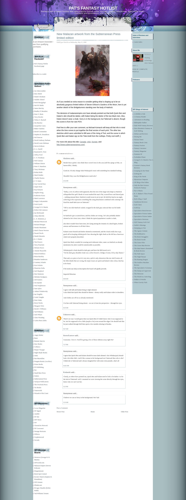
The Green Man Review (142, 245)
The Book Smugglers (141, 237)
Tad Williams (38, 312)
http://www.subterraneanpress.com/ (71, 145)
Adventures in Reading (141, 120)
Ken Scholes (38, 265)
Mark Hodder (38, 175)
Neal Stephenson (39, 286)
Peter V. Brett (38, 114)
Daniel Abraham (39, 97)
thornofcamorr (68, 335)
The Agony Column (140, 231)
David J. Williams (40, 309)
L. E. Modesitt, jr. (40, 219)
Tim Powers (38, 242)
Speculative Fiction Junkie (143, 213)
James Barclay (39, 108)
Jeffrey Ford (38, 155)
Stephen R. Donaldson (41, 134)
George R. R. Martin (41, 207)
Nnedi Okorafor (39, 236)
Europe (94, 142)
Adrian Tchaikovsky (41, 291)
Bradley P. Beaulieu (40, 111)
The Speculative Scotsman (143, 268)
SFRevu (37, 434)
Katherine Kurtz (39, 195)
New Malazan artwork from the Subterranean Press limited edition (88, 36)
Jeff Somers (38, 280)
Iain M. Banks (39, 105)
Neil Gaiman (38, 161)
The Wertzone (138, 274)
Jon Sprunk (38, 283)
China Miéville (39, 216)
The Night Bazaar (140, 257)
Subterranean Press (40, 379)
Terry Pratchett (39, 245)
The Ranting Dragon (141, 259)
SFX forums (38, 482)
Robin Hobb (38, 172)
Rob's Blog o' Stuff (140, 199)
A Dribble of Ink (139, 114)
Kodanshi (67, 372)
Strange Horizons (40, 431)
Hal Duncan (38, 137)
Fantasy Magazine (140, 151)
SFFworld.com (39, 463)
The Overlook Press (40, 385)
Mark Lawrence (39, 198)
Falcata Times (138, 140)
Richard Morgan (39, 224)
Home (93, 412)
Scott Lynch (38, 204)
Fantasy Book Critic (141, 142)
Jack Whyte (38, 315)
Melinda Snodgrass (40, 277)
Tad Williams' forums (41, 493)
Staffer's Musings (140, 225)
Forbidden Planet (139, 157)
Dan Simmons (39, 274)
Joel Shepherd (39, 271)
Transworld (38, 390)
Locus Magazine (39, 408)
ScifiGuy (137, 208)
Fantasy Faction (139, 145)
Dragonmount (38, 471)
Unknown (67, 314)
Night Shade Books (40, 353)
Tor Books (37, 387)
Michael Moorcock (40, 222)
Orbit (36, 356)
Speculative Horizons (141, 219)
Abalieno (66, 158)
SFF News (37, 420)
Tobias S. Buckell (40, 120)
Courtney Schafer (40, 262)
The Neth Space (139, 254)
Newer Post (60, 412)
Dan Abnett (38, 94)
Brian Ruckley (39, 256)
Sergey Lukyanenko (41, 201)
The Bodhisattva (139, 234)
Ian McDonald (39, 213)
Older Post (124, 412)
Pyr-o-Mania (138, 191)
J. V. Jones (37, 181)
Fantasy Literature (140, 148)
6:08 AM (65, 279)
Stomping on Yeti (140, 228)
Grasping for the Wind (141, 171)
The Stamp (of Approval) (142, 271)
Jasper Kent (38, 187)
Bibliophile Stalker (140, 123)
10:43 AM (66, 365)
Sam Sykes (38, 288)
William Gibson (39, 163)
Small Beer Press (40, 373)
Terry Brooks (38, 117)
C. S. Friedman (39, 158)
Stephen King (38, 193)
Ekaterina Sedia (39, 268)
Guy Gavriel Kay (40, 184)
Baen (36, 338)
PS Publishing (39, 367)
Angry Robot (38, 335)
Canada (83, 142)
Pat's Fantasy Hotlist (93, 8)
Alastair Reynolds (40, 251)
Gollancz (37, 347)
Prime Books (38, 364)
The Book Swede (140, 240)
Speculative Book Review (142, 211)
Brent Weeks (38, 303)
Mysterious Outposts (141, 179)
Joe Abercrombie (39, 91)
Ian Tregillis (38, 294)
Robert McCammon (41, 210)
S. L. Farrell (38, 149)
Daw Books (38, 344)
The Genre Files (139, 242)
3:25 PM (65, 386)
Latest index (138, 42)
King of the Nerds (140, 176)
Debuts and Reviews (141, 134)
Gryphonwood (39, 437)
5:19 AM (65, 402)
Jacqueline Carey (40, 126)
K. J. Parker (38, 239)
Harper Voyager (39, 350)
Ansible (36, 414)
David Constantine (40, 131)
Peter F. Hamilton (40, 166)
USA (89, 142)
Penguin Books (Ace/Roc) (43, 361)
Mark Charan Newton (41, 230)
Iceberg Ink (138, 174)
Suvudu (36, 440)
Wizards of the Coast (41, 393)
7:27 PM (65, 344)
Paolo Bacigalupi (40, 102)
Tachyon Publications (41, 382)
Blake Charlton (39, 129)
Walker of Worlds (140, 279)
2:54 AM (65, 181)
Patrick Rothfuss (39, 254)
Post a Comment (62, 408)
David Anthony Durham (42, 140)
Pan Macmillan (39, 358)
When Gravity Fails (140, 282)
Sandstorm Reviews (140, 202)
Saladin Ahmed (39, 100)
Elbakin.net (38, 485)
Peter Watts (38, 300)
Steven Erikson (39, 146)
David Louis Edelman (41, 143)
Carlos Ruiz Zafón (40, 320)
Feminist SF (138, 154)
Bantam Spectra (39, 341)
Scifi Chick (138, 205)
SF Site (36, 417)
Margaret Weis (39, 306)
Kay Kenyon (38, 190)
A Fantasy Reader (140, 117)
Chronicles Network (41, 425)
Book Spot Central (40, 474)
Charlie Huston (39, 178)
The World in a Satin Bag (142, 277)
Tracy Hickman (39, 169)
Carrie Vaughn (39, 297)
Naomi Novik (38, 233)
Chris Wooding (39, 317)
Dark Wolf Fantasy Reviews (143, 125)
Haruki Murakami (40, 227)
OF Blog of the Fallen (141, 182)
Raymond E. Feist (40, 152)
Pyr (35, 370)
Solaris (36, 376)
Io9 (35, 422)
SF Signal (37, 411)
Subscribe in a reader (39, 74)
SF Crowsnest (39, 428)
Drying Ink (137, 137)
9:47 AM (65, 329)
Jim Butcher (38, 123)
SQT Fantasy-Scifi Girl (142, 222)
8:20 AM (65, 308)
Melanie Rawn (39, 248)
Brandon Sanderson (40, 259)
